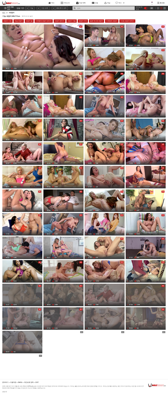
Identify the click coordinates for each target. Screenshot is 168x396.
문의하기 (5, 382)
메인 (3, 13)
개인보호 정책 (28, 382)
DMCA (20, 382)
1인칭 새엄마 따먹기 (127, 21)
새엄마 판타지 (59, 21)
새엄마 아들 (71, 21)
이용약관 (13, 382)
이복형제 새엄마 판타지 (44, 21)
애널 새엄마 (19, 21)
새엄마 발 (29, 21)
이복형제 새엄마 (111, 21)
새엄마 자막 (83, 21)
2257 (37, 382)
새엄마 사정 (7, 21)
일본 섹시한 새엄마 (96, 21)
